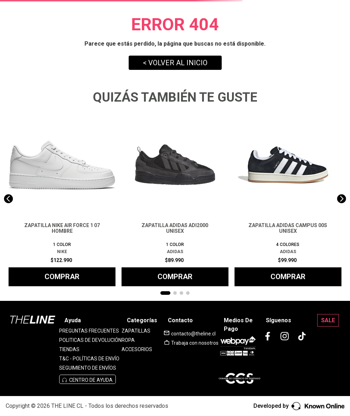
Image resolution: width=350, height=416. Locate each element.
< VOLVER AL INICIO (175, 62)
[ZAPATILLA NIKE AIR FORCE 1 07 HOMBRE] (62, 198)
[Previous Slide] (8, 199)
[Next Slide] (341, 199)
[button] (165, 293)
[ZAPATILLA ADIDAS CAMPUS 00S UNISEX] (288, 198)
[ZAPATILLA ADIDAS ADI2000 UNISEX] (175, 198)
